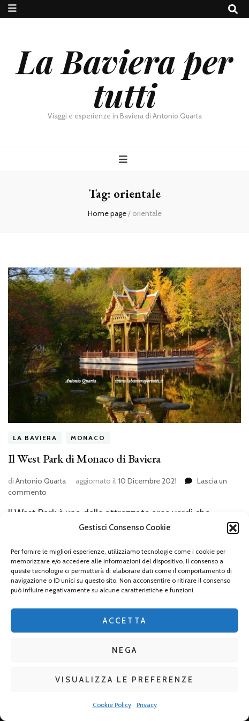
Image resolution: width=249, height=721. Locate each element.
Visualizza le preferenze (124, 680)
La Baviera (35, 438)
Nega (125, 650)
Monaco (88, 438)
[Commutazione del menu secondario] (12, 8)
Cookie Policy (112, 705)
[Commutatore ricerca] (233, 9)
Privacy (147, 705)
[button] (233, 528)
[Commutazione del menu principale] (124, 159)
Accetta (125, 621)
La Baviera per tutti (124, 77)
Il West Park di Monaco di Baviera (84, 458)
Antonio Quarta (41, 481)
